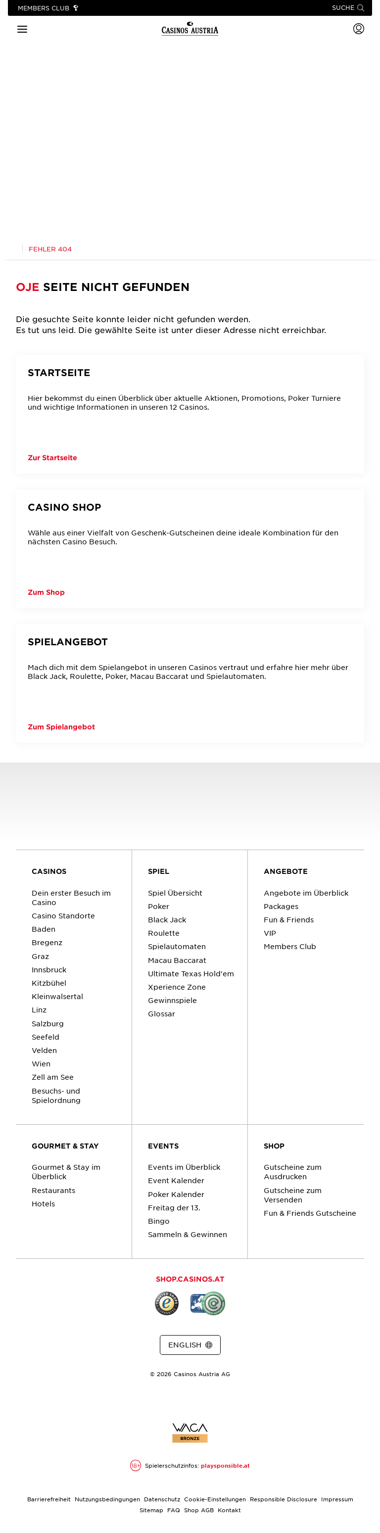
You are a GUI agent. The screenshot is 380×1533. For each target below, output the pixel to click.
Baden (43, 928)
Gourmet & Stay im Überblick (66, 1171)
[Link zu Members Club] (48, 8)
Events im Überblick (184, 1166)
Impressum (337, 1498)
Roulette (164, 932)
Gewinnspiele (172, 1000)
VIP (270, 932)
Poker (158, 906)
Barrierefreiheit (49, 1498)
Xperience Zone (177, 986)
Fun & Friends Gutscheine (310, 1212)
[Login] (358, 28)
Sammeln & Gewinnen (187, 1234)
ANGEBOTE (286, 871)
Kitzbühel (49, 982)
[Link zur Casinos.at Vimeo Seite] (208, 1399)
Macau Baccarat (177, 960)
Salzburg (48, 1023)
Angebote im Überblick (306, 892)
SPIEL (158, 871)
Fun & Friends (289, 919)
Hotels (43, 1203)
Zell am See (53, 1076)
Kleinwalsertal (57, 996)
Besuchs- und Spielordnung (56, 1095)
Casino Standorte (63, 915)
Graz (40, 956)
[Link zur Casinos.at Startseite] (12, 249)
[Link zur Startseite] (190, 29)
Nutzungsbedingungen (107, 1498)
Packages (281, 906)
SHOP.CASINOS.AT (190, 1279)
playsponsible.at (225, 1465)
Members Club (290, 946)
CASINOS (49, 871)
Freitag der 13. (174, 1207)
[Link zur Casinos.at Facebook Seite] (172, 1399)
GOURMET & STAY (65, 1146)
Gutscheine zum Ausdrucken (293, 1171)
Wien (41, 1063)
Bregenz (47, 942)
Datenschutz (162, 1498)
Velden (44, 1050)
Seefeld (45, 1036)
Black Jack (167, 919)
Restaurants (53, 1190)
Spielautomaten (177, 946)
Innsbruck (49, 969)
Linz (39, 1009)
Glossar (161, 1013)
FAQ (173, 1509)
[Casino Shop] (190, 548)
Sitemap (151, 1509)
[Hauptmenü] (22, 28)
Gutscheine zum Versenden (293, 1195)
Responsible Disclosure (283, 1498)
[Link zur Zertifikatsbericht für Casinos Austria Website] (190, 1433)
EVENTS (163, 1146)
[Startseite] (190, 414)
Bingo (159, 1220)
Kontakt (229, 1509)
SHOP (274, 1146)
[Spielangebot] (190, 683)
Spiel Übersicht (175, 892)
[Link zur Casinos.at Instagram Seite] (190, 1399)
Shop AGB (199, 1509)
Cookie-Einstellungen (215, 1498)
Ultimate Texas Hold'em (191, 973)
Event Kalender (176, 1180)
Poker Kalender (176, 1194)
